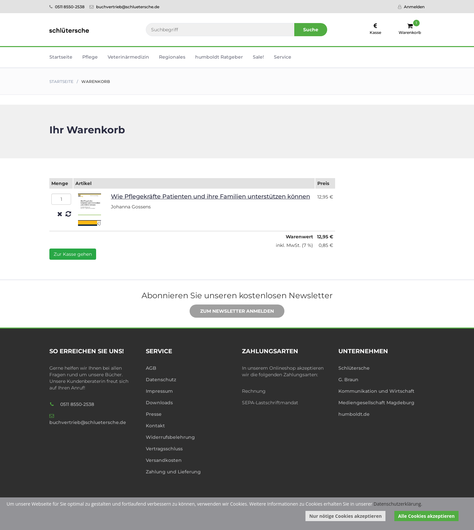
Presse (154, 414)
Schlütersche (354, 368)
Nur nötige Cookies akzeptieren (345, 516)
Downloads (159, 403)
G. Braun (348, 380)
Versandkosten (164, 460)
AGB (151, 368)
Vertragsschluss (164, 449)
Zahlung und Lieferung (173, 472)
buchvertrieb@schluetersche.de (124, 6)
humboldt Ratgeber (219, 57)
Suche (310, 30)
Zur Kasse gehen (73, 254)
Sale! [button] (258, 57)
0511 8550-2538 (67, 6)
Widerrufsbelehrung (170, 437)
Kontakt (155, 426)
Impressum (159, 391)
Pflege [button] (90, 57)
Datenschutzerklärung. (398, 504)
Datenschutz (161, 380)
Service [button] (282, 57)
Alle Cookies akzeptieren (426, 516)
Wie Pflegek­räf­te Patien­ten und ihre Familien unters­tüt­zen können (210, 196)
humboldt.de (354, 414)
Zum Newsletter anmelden (232, 311)
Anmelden (411, 6)
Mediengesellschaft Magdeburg (376, 403)
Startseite (60, 57)
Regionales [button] (172, 57)
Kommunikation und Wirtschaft (376, 391)
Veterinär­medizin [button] (128, 57)
